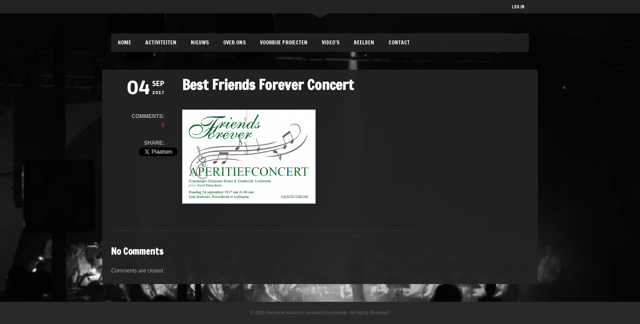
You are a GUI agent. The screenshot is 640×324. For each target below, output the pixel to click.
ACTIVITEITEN (160, 42)
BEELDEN (364, 42)
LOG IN (518, 7)
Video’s (331, 42)
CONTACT (399, 42)
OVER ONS (234, 42)
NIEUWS (200, 42)
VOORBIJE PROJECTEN (284, 42)
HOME (124, 42)
